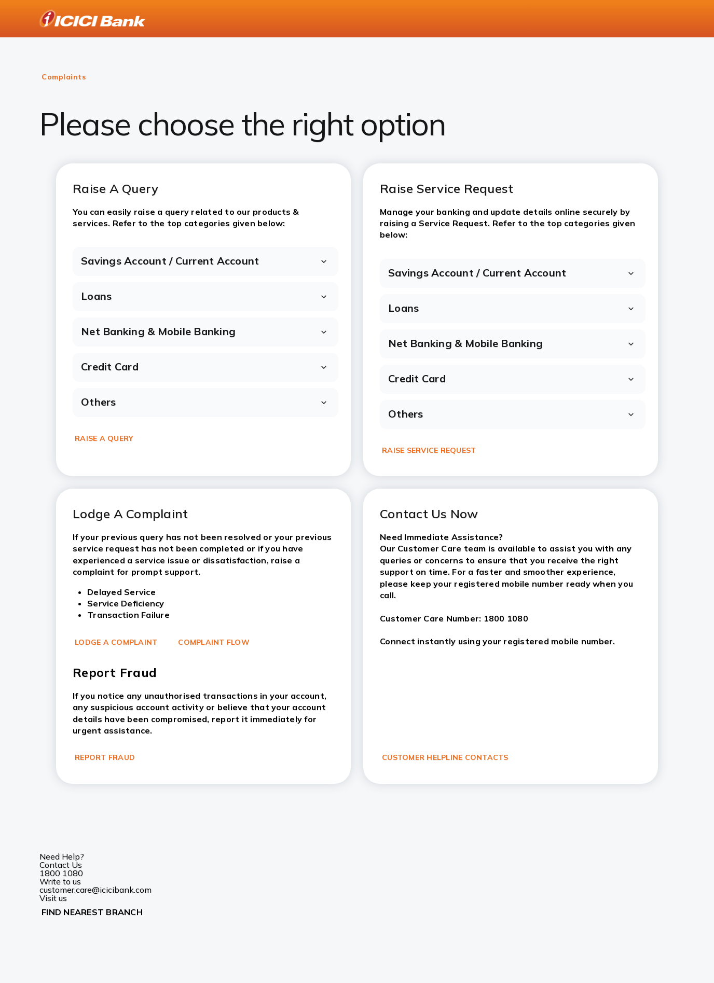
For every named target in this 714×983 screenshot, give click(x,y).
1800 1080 (61, 873)
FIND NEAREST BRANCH (92, 912)
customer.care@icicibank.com (95, 889)
